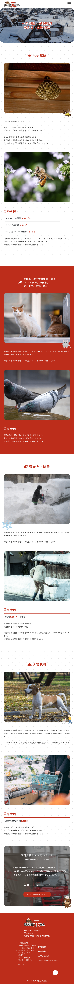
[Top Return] (55, 972)
